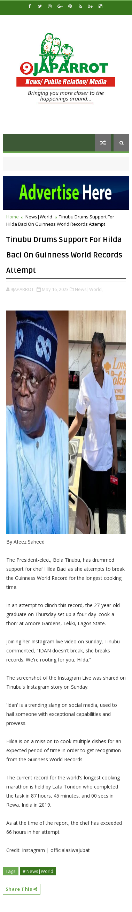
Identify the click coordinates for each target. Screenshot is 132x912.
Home (12, 217)
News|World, (89, 289)
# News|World (38, 871)
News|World (38, 217)
